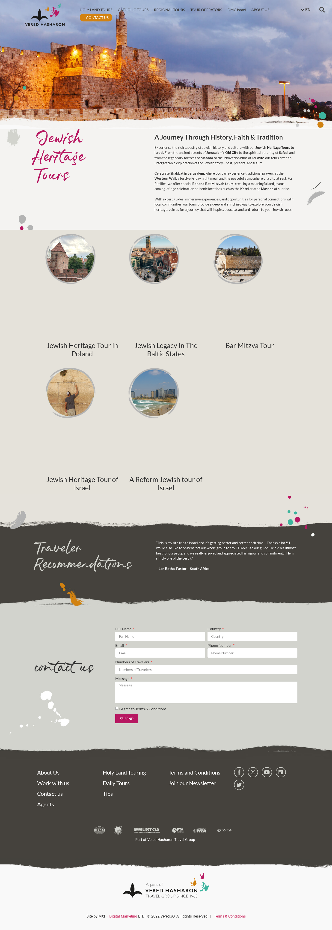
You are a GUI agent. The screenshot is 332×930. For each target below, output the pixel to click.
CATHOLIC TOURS (132, 9)
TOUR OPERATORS (206, 9)
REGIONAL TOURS (169, 9)
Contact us (50, 793)
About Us (48, 772)
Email (120, 645)
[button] (322, 9)
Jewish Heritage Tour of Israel (82, 483)
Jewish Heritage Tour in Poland (82, 349)
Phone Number (220, 645)
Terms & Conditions (230, 916)
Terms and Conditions (194, 772)
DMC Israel (236, 9)
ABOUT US (260, 9)
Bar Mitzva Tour (249, 345)
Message (122, 679)
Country (215, 629)
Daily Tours (116, 783)
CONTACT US (97, 17)
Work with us (53, 783)
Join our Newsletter (192, 783)
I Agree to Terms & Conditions (142, 708)
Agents (45, 804)
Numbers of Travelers (132, 662)
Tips (108, 793)
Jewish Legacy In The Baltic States (166, 349)
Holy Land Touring (124, 772)
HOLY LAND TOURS (95, 9)
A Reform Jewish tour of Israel (165, 483)
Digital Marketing (123, 916)
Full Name (123, 629)
